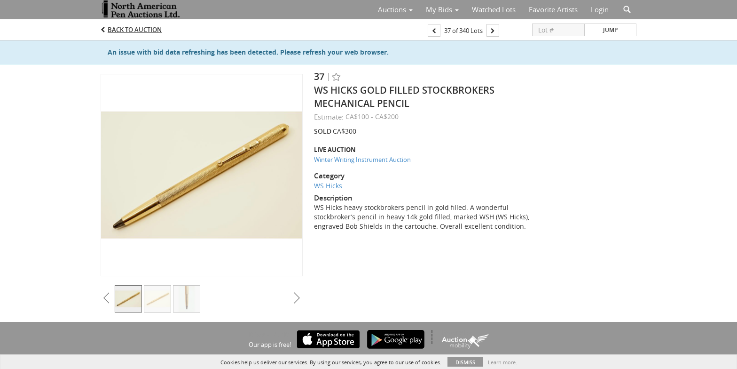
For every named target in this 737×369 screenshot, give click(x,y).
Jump (610, 30)
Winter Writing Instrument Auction (362, 159)
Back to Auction (135, 29)
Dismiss (465, 362)
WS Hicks (328, 185)
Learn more (502, 362)
